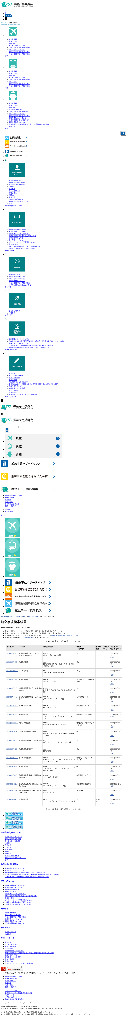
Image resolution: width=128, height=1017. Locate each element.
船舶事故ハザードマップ (17, 276)
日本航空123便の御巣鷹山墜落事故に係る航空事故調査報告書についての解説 (36, 341)
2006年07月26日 (12, 679)
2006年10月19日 (12, 653)
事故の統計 (13, 43)
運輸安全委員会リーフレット (19, 201)
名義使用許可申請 (15, 386)
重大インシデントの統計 (17, 45)
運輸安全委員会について (13, 205)
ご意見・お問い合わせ (13, 997)
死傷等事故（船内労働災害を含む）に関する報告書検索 (29, 124)
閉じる (3, 515)
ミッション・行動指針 (17, 184)
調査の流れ (13, 193)
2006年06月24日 (12, 714)
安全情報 (8, 287)
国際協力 (12, 195)
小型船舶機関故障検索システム (20, 285)
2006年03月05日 (12, 766)
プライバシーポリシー (13, 991)
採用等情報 (13, 380)
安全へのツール (10, 250)
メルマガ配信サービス (17, 375)
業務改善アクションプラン (18, 343)
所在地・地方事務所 (16, 199)
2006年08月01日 (12, 671)
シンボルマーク (14, 191)
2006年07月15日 (12, 688)
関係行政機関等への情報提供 (19, 54)
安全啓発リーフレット (17, 240)
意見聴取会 (13, 392)
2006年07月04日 (12, 697)
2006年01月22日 (12, 784)
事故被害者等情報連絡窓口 (14, 999)
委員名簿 (12, 189)
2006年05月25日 (12, 723)
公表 (112, 657)
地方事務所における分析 (17, 118)
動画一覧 (12, 126)
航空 (6, 56)
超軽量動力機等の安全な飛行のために (22, 248)
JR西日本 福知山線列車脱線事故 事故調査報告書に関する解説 (31, 345)
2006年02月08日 (12, 775)
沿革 (10, 203)
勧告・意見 (13, 82)
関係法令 (12, 197)
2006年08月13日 (12, 662)
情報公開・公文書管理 (17, 388)
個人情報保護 (13, 390)
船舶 (6, 128)
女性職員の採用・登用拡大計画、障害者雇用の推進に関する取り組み (33, 384)
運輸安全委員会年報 (16, 238)
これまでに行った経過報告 (18, 111)
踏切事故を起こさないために (19, 234)
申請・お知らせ (10, 397)
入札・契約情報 (14, 378)
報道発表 (12, 313)
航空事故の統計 (33, 616)
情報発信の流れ (14, 274)
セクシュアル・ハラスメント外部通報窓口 (24, 394)
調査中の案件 (13, 41)
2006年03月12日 (12, 749)
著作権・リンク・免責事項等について (18, 993)
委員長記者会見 (14, 311)
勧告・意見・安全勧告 (17, 50)
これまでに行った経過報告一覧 (20, 47)
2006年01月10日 (12, 790)
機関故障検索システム (17, 122)
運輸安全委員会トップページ (11, 616)
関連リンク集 (9, 995)
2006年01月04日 (12, 799)
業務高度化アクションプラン (19, 339)
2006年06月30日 (12, 706)
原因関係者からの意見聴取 (18, 382)
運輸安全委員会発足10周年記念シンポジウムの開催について (30, 347)
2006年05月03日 (12, 731)
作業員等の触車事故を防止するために (22, 236)
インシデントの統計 (16, 109)
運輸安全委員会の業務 (17, 182)
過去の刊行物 (13, 244)
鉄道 (6, 88)
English (7, 510)
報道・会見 (9, 315)
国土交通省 (9, 511)
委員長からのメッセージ (17, 180)
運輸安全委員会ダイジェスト (19, 52)
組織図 (11, 187)
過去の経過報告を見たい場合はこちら (64, 635)
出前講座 (12, 373)
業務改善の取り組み (12, 349)
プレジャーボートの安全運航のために (22, 242)
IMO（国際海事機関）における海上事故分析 (25, 246)
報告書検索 (13, 39)
